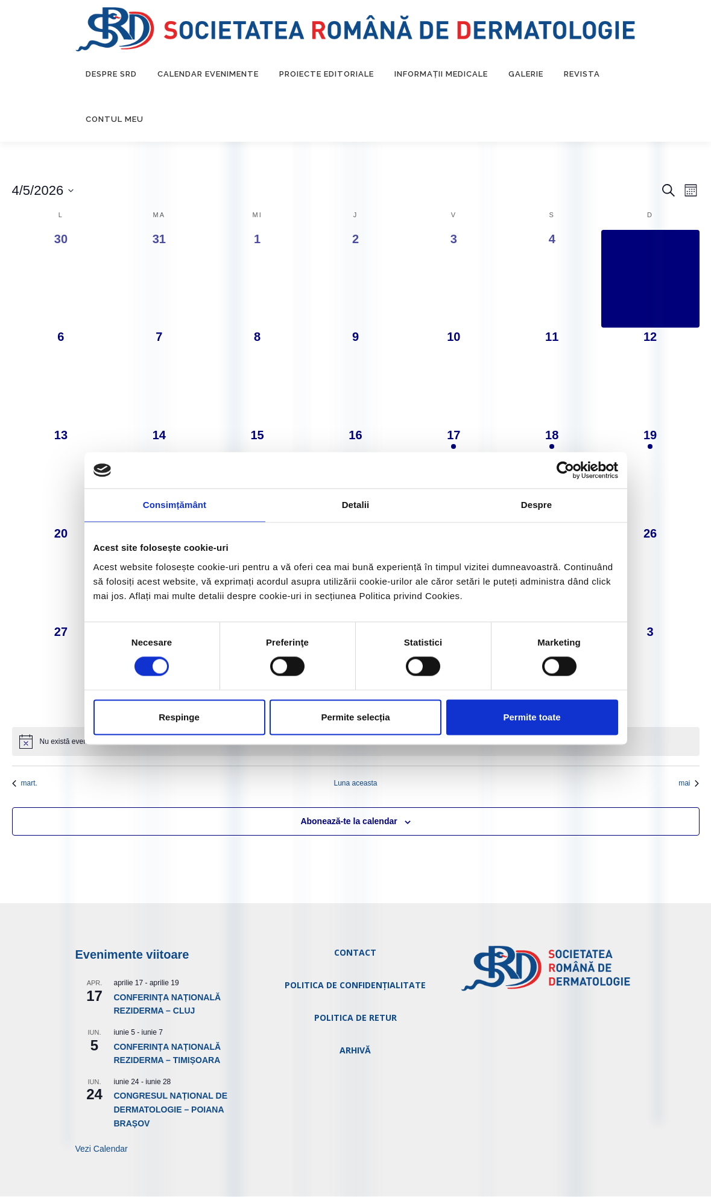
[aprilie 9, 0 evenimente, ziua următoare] (355, 377)
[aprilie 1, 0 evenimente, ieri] (257, 279)
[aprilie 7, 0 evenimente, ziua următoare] (159, 377)
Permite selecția (355, 717)
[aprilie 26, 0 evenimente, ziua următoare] (650, 574)
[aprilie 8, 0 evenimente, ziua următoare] (257, 377)
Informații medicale (441, 74)
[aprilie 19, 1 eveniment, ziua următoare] (650, 476)
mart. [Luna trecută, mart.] (24, 783)
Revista (582, 74)
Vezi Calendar (101, 1149)
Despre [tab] (536, 505)
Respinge (179, 717)
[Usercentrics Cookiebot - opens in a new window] (565, 470)
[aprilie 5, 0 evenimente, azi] (650, 279)
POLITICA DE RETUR (355, 1017)
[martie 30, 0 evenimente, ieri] (61, 279)
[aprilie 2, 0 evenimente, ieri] (355, 279)
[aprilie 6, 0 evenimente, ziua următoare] (61, 377)
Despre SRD (111, 74)
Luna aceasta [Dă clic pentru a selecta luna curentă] (355, 783)
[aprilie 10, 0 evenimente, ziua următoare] (454, 377)
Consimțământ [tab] (174, 505)
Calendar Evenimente (208, 74)
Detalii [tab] (356, 505)
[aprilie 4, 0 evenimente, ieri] (552, 279)
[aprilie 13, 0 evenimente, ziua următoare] (61, 476)
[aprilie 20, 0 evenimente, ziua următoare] (61, 574)
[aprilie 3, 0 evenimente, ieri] (454, 279)
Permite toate (531, 717)
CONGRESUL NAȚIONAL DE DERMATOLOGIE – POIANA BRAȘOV (171, 1109)
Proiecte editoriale (326, 74)
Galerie (525, 74)
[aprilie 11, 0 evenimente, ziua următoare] (552, 377)
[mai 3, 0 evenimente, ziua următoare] (650, 672)
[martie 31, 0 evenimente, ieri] (159, 279)
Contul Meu (115, 119)
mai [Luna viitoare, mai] (688, 783)
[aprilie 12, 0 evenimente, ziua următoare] (650, 377)
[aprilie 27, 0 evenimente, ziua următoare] (61, 672)
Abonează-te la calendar (348, 822)
